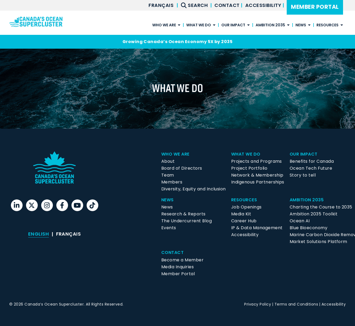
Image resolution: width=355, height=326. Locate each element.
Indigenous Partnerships (257, 182)
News (300, 25)
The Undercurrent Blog (186, 221)
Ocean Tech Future (311, 168)
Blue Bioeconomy (308, 228)
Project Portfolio (249, 168)
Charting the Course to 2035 (321, 207)
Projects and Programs (256, 161)
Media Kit (241, 214)
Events (168, 228)
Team (167, 175)
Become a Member (182, 260)
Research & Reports (183, 214)
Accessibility (263, 5)
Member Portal (315, 7)
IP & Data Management (257, 228)
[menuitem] (161, 5)
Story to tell (303, 175)
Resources (327, 25)
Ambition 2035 (270, 25)
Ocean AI (300, 221)
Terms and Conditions (296, 304)
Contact (227, 5)
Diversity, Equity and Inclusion (193, 189)
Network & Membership (257, 175)
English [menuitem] (38, 234)
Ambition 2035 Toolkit (313, 214)
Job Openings (246, 207)
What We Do (198, 25)
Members (171, 182)
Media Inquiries (177, 267)
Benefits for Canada (312, 161)
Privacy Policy (257, 304)
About (168, 161)
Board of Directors (181, 168)
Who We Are (164, 25)
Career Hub (244, 221)
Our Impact (233, 25)
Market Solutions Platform (318, 242)
